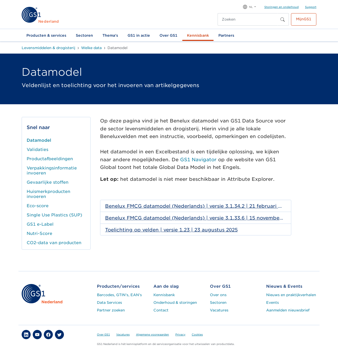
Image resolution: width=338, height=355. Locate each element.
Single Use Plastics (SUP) (54, 214)
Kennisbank (198, 35)
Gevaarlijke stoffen (47, 182)
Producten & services (46, 35)
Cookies (197, 334)
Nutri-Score (39, 233)
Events (272, 302)
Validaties (37, 149)
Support (310, 6)
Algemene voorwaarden (152, 334)
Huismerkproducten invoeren (48, 194)
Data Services (109, 302)
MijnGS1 (303, 19)
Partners (226, 35)
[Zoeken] (248, 19)
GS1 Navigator (198, 159)
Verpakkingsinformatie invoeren (52, 170)
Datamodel (39, 140)
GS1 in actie (139, 35)
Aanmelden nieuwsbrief (287, 310)
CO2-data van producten (54, 242)
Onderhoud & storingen (175, 302)
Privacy (180, 334)
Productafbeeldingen (50, 158)
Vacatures (219, 310)
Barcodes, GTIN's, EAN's (119, 295)
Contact (160, 310)
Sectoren (84, 35)
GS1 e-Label (40, 224)
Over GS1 (168, 35)
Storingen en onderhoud (281, 6)
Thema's (110, 35)
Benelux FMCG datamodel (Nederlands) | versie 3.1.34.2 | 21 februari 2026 (194, 206)
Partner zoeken (111, 310)
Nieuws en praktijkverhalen (291, 295)
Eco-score (38, 205)
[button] (249, 6)
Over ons (218, 295)
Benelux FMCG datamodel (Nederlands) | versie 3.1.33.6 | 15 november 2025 (194, 218)
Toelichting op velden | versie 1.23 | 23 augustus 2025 (171, 230)
